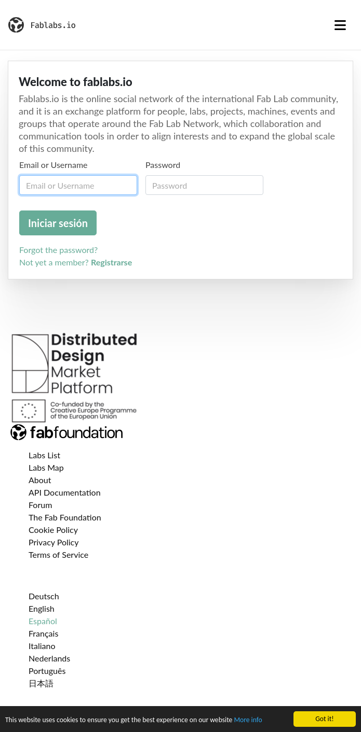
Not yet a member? (75, 262)
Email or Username (53, 165)
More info (248, 720)
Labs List (44, 455)
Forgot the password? (58, 250)
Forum (40, 505)
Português (47, 670)
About (40, 480)
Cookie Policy (53, 529)
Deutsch (44, 596)
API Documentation (65, 492)
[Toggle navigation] (340, 25)
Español (43, 621)
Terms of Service (58, 554)
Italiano (42, 646)
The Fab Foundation (65, 517)
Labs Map (46, 467)
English (42, 608)
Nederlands (49, 658)
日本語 (41, 683)
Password (162, 165)
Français (43, 633)
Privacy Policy (54, 542)
